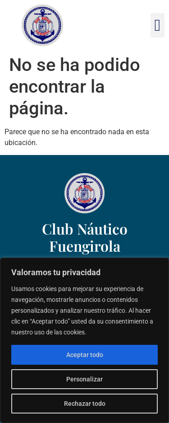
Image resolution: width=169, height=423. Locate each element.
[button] (157, 25)
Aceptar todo (84, 354)
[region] (84, 340)
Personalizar (84, 379)
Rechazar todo (84, 403)
